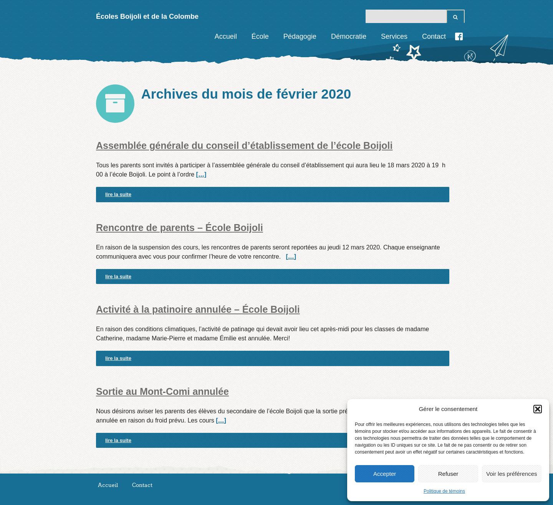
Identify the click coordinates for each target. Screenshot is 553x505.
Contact (434, 36)
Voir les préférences (511, 473)
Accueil (226, 36)
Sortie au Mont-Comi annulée (162, 391)
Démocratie (348, 36)
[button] (537, 409)
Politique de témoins (444, 491)
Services (394, 36)
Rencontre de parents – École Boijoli (179, 227)
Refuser (448, 473)
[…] (201, 174)
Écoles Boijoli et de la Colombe (147, 16)
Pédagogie (299, 36)
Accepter (384, 473)
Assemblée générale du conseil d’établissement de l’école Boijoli (244, 145)
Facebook (459, 36)
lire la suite (118, 194)
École (260, 36)
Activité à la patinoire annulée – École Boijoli (198, 309)
